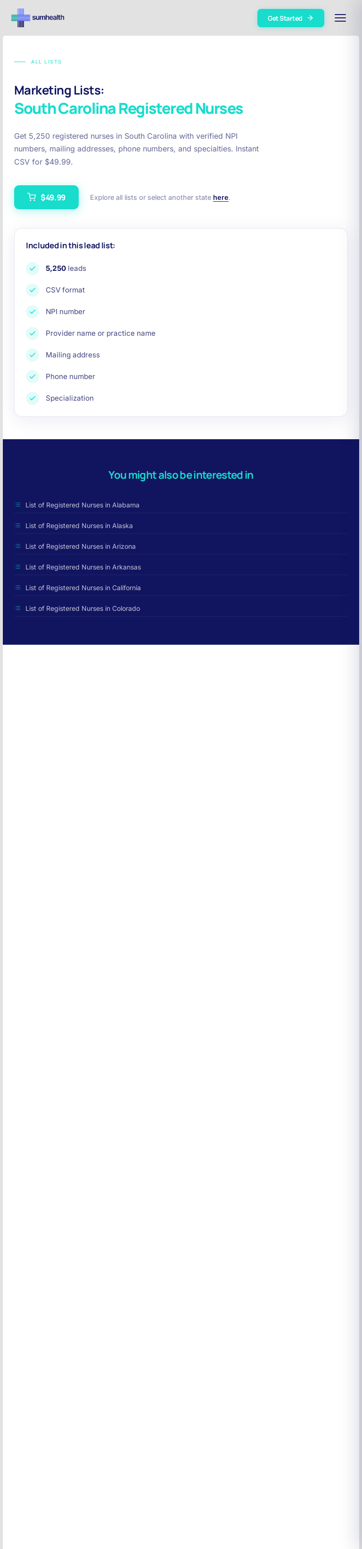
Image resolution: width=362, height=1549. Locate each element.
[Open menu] (340, 18)
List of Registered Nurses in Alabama (77, 505)
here (221, 197)
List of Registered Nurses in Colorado (77, 608)
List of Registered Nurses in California (77, 588)
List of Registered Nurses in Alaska (73, 526)
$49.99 (46, 197)
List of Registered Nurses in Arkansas (77, 567)
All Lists (38, 62)
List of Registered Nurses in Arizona (75, 546)
